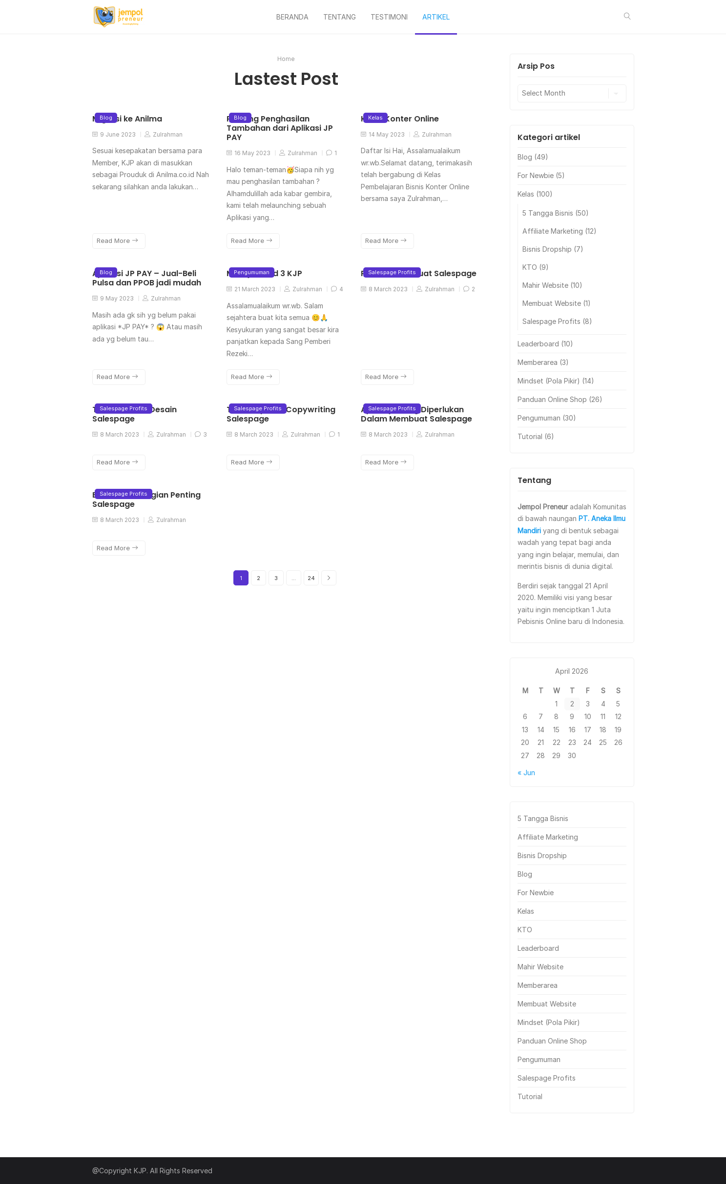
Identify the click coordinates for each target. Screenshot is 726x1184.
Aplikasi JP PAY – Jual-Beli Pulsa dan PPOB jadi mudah (146, 278)
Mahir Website (545, 285)
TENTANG (339, 17)
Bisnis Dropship (547, 249)
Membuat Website (551, 303)
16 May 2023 (248, 153)
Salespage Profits (392, 272)
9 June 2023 (114, 134)
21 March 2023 (251, 289)
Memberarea (538, 362)
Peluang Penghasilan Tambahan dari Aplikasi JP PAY (280, 128)
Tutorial (530, 436)
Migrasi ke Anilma (127, 118)
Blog (106, 117)
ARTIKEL (436, 17)
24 (311, 578)
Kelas (375, 117)
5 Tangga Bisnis (547, 213)
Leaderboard (538, 344)
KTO (529, 267)
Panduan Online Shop (552, 399)
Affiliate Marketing (552, 231)
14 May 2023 (383, 134)
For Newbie (536, 175)
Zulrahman (164, 134)
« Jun (526, 772)
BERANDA (292, 17)
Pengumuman (252, 272)
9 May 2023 (113, 298)
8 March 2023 (384, 289)
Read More (117, 240)
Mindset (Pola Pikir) (549, 381)
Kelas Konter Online (400, 118)
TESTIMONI (389, 17)
